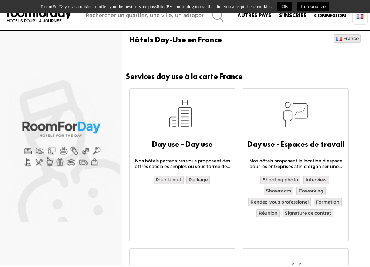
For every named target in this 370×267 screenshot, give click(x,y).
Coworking (311, 191)
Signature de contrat (308, 213)
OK (284, 6)
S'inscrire (292, 15)
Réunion (268, 213)
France (347, 38)
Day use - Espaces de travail (296, 144)
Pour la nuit (168, 179)
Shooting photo (280, 179)
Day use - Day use (182, 144)
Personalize (313, 6)
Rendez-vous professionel (279, 202)
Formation (327, 202)
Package (198, 179)
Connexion (330, 16)
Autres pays (255, 15)
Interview (316, 179)
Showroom (278, 191)
